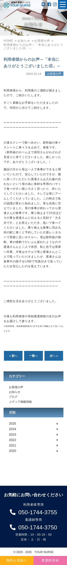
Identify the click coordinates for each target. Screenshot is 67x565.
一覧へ (33, 355)
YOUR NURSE (44, 552)
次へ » (54, 355)
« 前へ (13, 355)
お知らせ (14, 391)
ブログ (13, 396)
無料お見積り (16, 560)
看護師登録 (50, 560)
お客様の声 (16, 387)
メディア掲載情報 (20, 401)
